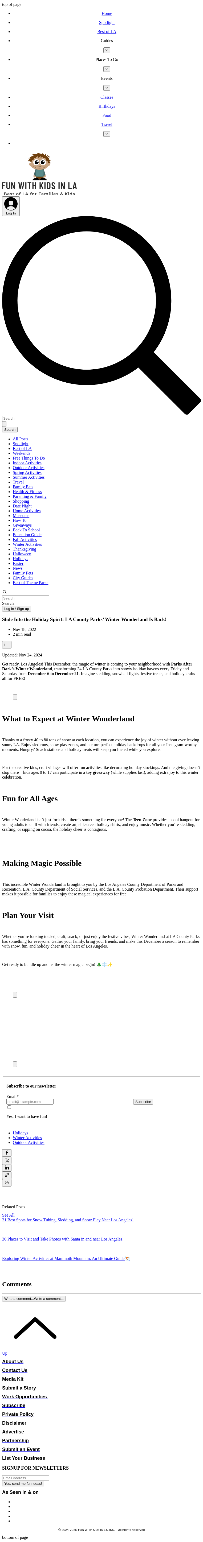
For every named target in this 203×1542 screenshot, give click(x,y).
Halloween (22, 554)
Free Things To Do (29, 458)
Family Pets (23, 573)
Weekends (21, 453)
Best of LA (22, 448)
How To (19, 520)
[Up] (32, 1353)
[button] (107, 40)
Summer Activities (29, 477)
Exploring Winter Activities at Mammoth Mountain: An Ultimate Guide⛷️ (66, 1258)
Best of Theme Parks (30, 582)
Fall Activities (25, 539)
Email (12, 1096)
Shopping (21, 501)
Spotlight (21, 443)
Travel (18, 482)
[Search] (25, 418)
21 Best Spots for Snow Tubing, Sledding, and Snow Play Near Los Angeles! (67, 1220)
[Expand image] (15, 697)
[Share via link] (6, 1175)
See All (8, 1215)
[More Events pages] (106, 88)
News (17, 568)
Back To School (26, 530)
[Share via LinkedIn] (6, 1168)
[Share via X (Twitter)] (6, 1160)
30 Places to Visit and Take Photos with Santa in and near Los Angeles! (63, 1239)
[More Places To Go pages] (106, 69)
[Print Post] (6, 1183)
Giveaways (22, 525)
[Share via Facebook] (6, 1153)
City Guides (23, 578)
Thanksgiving (24, 549)
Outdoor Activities (28, 467)
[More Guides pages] (106, 50)
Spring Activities (27, 472)
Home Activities (26, 511)
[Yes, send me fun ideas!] (23, 1483)
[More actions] (6, 644)
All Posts (20, 439)
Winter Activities (27, 544)
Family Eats (23, 487)
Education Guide (27, 534)
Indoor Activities (27, 463)
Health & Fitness (27, 491)
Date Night (22, 506)
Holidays (20, 558)
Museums (21, 515)
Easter (18, 563)
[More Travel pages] (106, 134)
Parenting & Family (30, 496)
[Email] (30, 1102)
